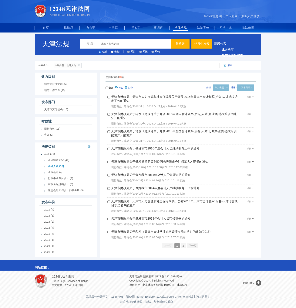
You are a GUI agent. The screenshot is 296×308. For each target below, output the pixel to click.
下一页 (193, 245)
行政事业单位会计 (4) (60, 178)
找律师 (68, 27)
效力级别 (219, 87)
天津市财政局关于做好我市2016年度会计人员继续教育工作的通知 (155, 148)
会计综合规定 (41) (58, 160)
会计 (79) (49, 154)
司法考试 (226, 27)
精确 (104, 51)
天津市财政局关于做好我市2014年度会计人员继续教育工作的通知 (155, 188)
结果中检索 (201, 43)
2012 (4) (49, 233)
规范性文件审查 (232, 55)
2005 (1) (49, 245)
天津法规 (55, 44)
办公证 (90, 27)
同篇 (133, 51)
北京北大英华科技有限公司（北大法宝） (166, 284)
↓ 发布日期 (244, 87)
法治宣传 (203, 27)
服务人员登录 (250, 16)
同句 (157, 51)
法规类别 (48, 147)
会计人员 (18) (56, 166)
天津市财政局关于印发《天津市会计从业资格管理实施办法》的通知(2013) (160, 231)
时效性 (46, 121)
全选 (111, 87)
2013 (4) (49, 227)
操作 (250, 97)
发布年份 (48, 202)
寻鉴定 (135, 27)
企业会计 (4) (55, 172)
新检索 (180, 43)
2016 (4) (49, 209)
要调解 (158, 27)
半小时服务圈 (213, 16)
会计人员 (68, 65)
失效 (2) (48, 134)
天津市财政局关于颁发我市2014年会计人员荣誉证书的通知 (150, 174)
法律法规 (181, 27)
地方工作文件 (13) (55, 90)
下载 (119, 87)
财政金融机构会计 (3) (60, 184)
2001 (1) (49, 251)
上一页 (168, 245)
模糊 (116, 51)
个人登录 (232, 16)
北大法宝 (228, 49)
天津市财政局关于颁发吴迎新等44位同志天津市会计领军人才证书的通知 (159, 161)
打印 (129, 87)
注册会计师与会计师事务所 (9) (66, 190)
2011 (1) (49, 239)
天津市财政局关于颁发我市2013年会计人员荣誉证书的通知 (150, 218)
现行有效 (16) (52, 128)
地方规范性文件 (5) (55, 84)
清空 (228, 65)
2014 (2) (49, 221)
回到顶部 (248, 282)
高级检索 (220, 43)
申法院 (113, 27)
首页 (46, 27)
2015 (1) (49, 215)
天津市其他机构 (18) (56, 109)
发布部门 (48, 102)
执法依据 (248, 27)
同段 (145, 51)
